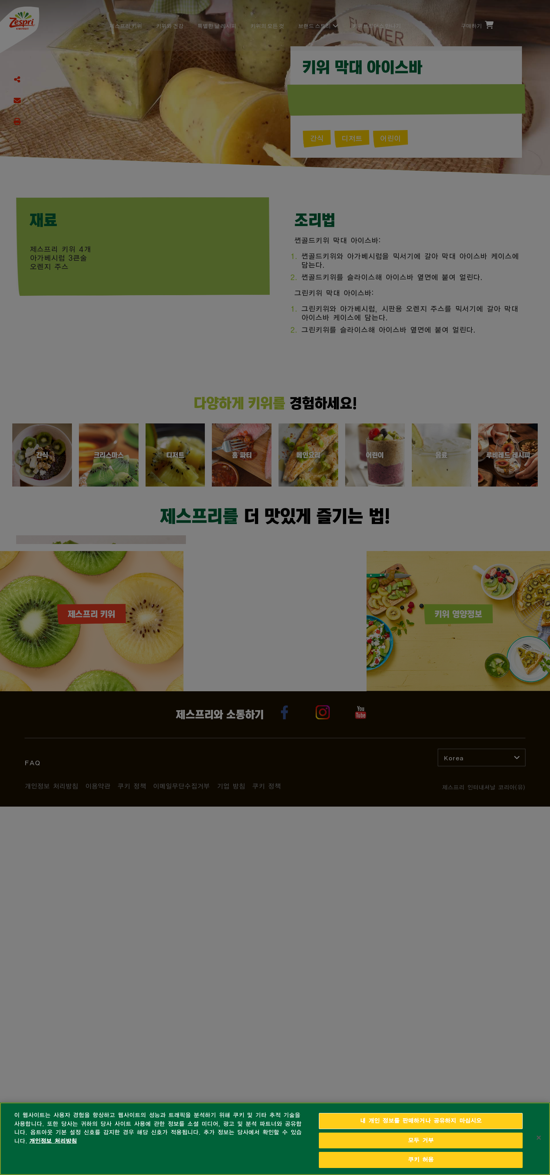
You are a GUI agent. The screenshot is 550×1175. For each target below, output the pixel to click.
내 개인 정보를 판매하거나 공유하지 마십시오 (421, 1121)
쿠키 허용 (421, 1159)
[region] (275, 1138)
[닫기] (538, 1137)
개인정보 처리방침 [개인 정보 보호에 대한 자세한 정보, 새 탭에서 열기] (53, 1141)
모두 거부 (421, 1140)
